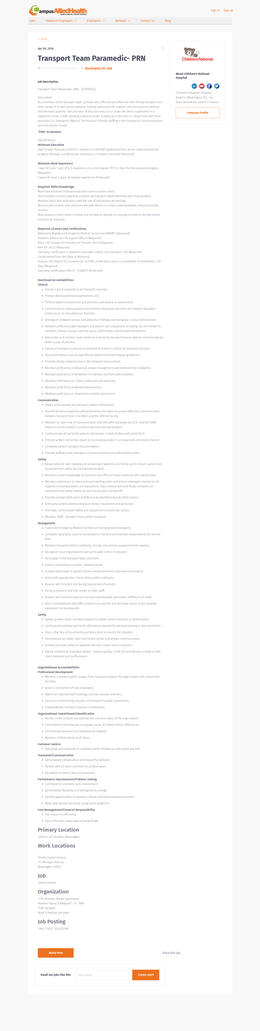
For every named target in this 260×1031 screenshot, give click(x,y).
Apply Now (56, 952)
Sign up (228, 10)
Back (43, 39)
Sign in (215, 10)
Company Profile (197, 112)
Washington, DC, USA (98, 68)
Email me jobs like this (56, 974)
